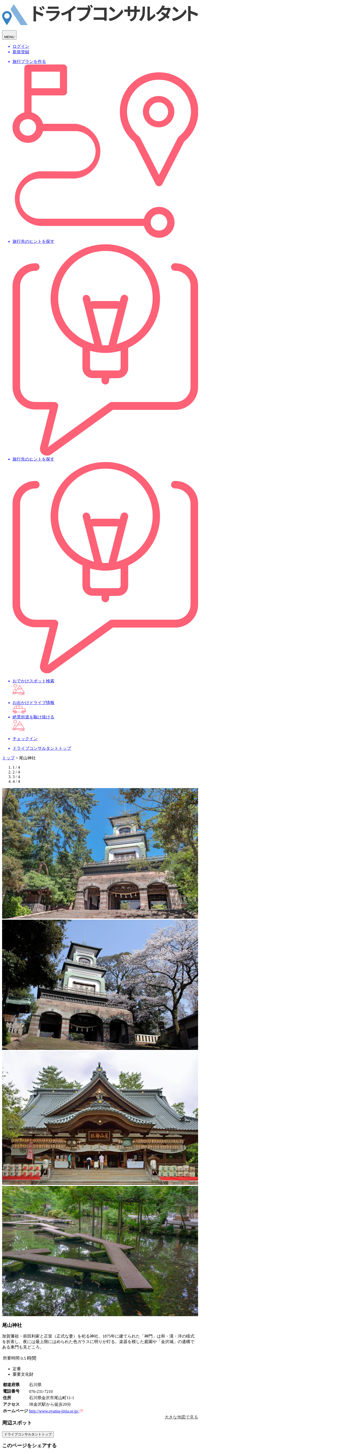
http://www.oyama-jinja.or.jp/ (56, 1411)
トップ (8, 758)
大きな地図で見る (181, 1417)
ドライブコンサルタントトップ (28, 1434)
